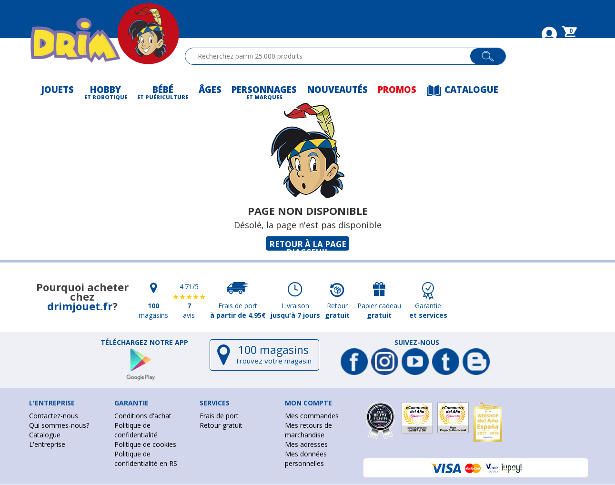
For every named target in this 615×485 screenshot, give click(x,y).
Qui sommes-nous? (59, 425)
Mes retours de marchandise (308, 430)
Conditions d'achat (142, 415)
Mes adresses (306, 444)
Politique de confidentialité (136, 430)
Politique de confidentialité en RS (145, 458)
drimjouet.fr (79, 306)
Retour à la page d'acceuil (307, 245)
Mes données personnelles (306, 458)
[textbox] (332, 56)
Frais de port (219, 415)
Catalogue (44, 434)
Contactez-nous (53, 415)
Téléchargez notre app (144, 342)
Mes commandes (312, 415)
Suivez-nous (416, 342)
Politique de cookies (145, 444)
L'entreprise (47, 444)
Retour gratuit (221, 425)
